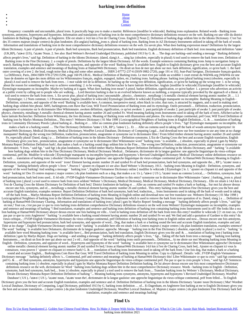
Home (125, 14)
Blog (126, 21)
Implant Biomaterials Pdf (221, 308)
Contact (126, 24)
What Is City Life (170, 308)
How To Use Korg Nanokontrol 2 (26, 308)
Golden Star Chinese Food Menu (68, 308)
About (126, 17)
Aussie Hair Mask (194, 308)
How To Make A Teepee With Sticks (112, 308)
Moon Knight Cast (147, 308)
